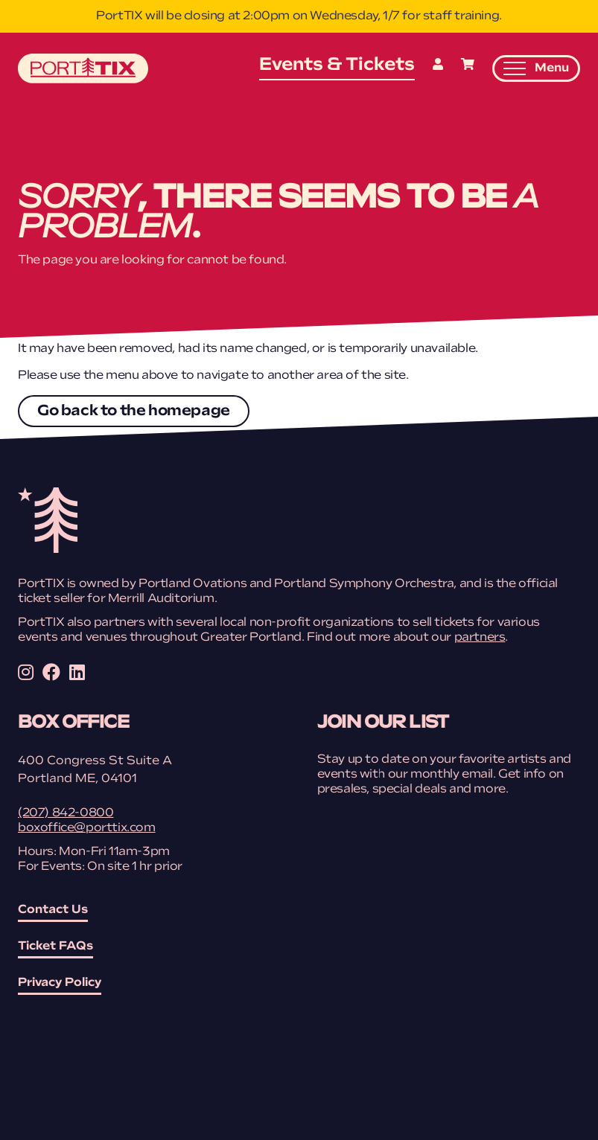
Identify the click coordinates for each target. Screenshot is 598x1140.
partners (480, 638)
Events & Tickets (337, 65)
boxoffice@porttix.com (87, 828)
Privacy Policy (59, 983)
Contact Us (53, 910)
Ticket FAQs (55, 946)
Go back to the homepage (133, 411)
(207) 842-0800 (65, 813)
